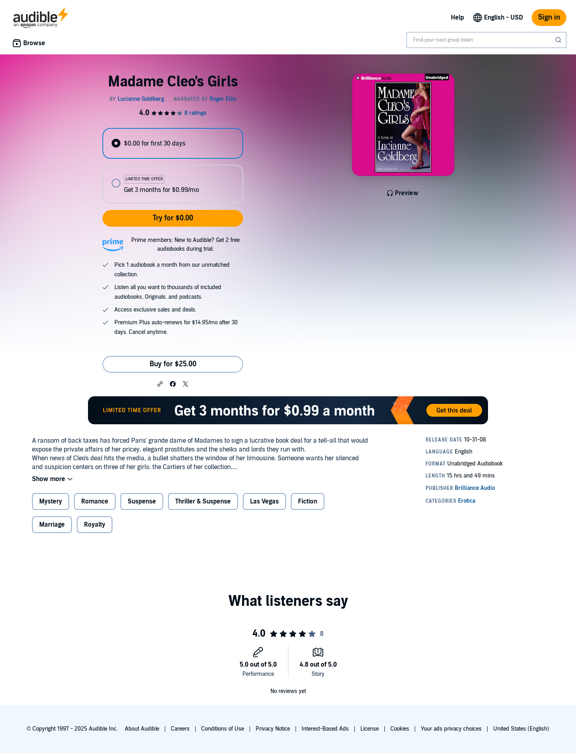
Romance (94, 501)
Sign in (549, 17)
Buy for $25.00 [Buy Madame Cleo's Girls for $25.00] (173, 364)
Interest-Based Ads (325, 728)
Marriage (52, 525)
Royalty (94, 525)
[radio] (172, 143)
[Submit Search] (559, 40)
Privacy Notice (273, 728)
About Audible (142, 728)
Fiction (307, 501)
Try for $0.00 (173, 218)
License (369, 728)
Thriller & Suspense (203, 501)
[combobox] (486, 40)
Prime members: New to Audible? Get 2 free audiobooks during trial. (185, 244)
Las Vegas (264, 501)
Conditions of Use (222, 728)
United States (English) (521, 728)
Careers (180, 728)
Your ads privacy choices (451, 728)
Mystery (50, 501)
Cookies (399, 728)
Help (457, 18)
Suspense (142, 501)
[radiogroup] (172, 166)
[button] (160, 383)
